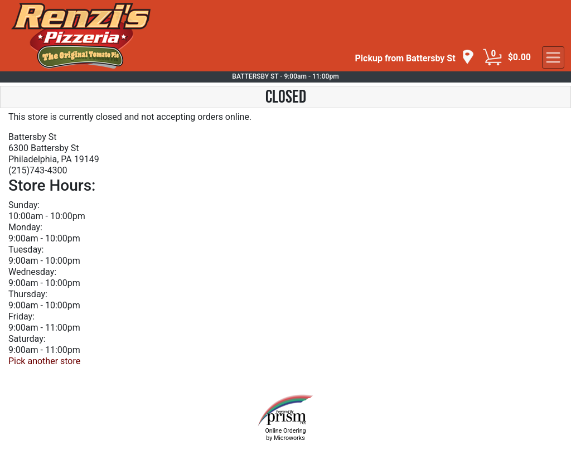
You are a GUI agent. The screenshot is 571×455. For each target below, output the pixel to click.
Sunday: (24, 205)
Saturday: (27, 338)
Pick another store (44, 361)
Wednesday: (32, 272)
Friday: (21, 316)
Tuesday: (25, 249)
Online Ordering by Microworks (285, 434)
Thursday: (27, 294)
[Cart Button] (492, 57)
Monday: (25, 227)
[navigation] (415, 57)
